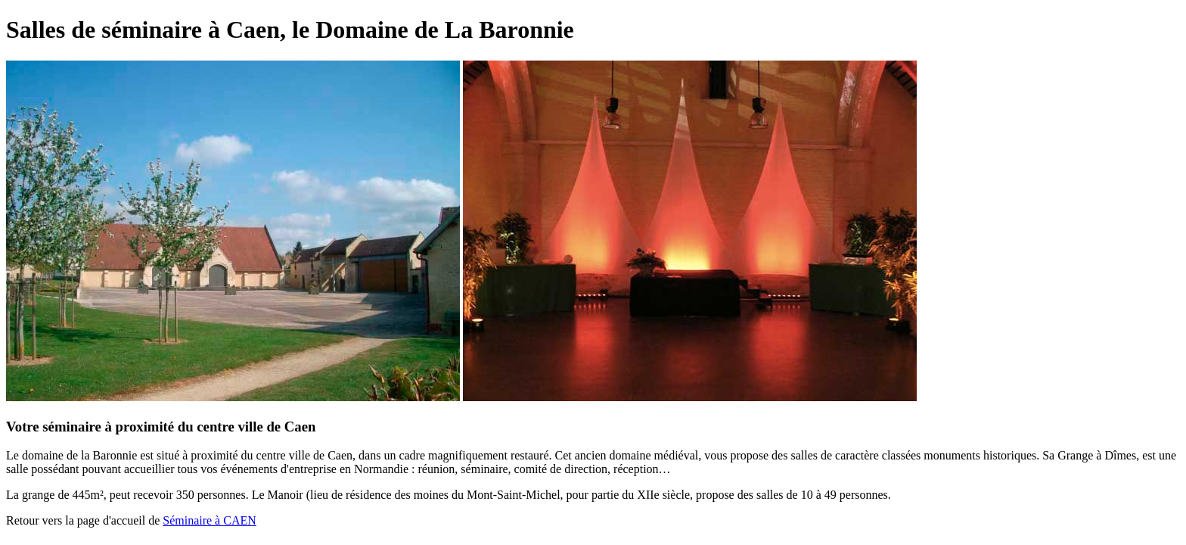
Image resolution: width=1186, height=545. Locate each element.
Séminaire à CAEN (209, 520)
